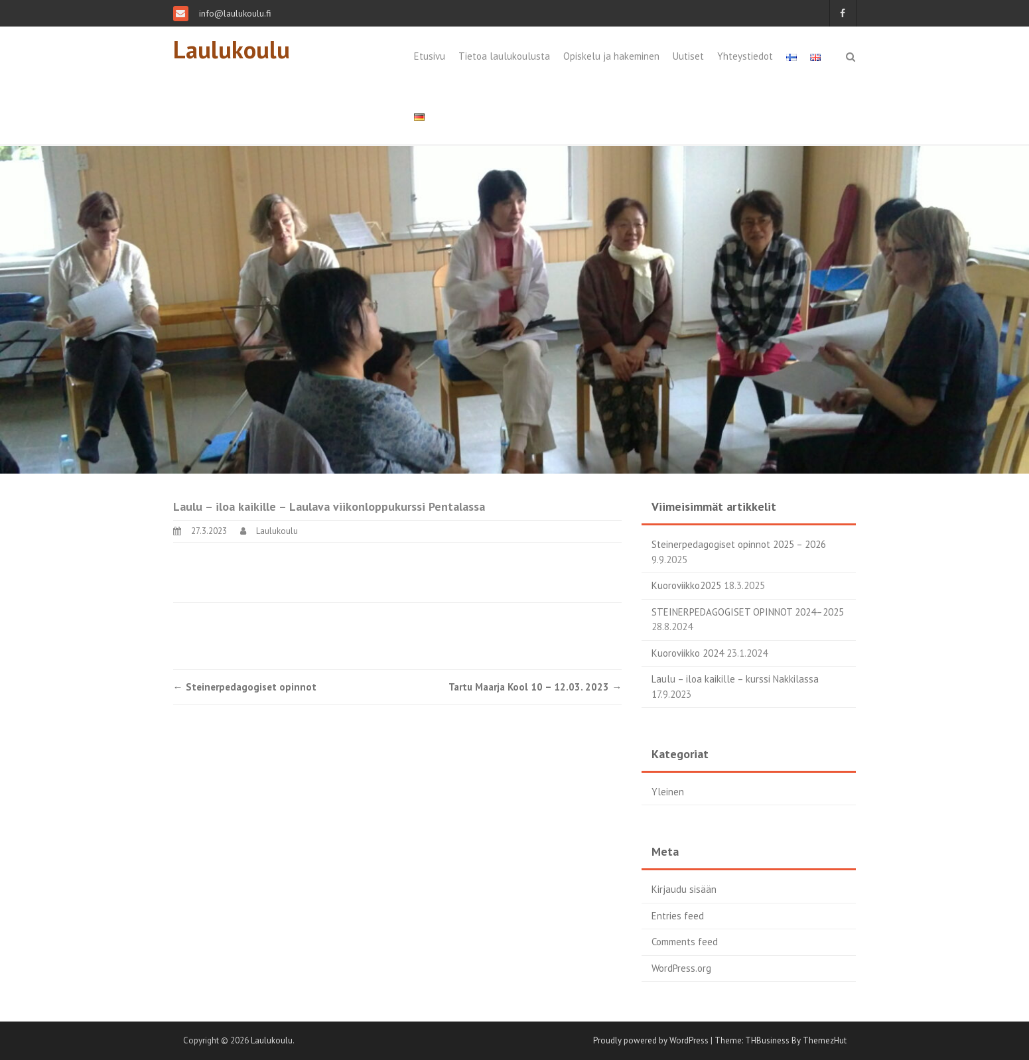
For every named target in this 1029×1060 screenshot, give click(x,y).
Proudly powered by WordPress (651, 1040)
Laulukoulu (231, 49)
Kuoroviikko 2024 (688, 653)
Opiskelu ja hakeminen (611, 56)
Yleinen (668, 791)
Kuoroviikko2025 (686, 585)
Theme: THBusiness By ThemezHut (781, 1040)
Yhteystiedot (745, 56)
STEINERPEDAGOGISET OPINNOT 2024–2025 (748, 612)
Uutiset (688, 56)
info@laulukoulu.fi (233, 13)
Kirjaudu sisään (684, 889)
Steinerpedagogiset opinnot (244, 687)
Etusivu (429, 56)
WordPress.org (681, 968)
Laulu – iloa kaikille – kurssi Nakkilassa (735, 679)
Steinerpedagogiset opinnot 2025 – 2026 (739, 544)
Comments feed (685, 941)
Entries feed (678, 915)
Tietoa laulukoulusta (504, 56)
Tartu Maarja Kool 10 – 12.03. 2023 (535, 687)
